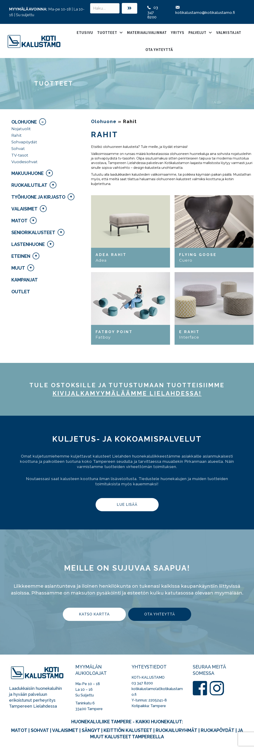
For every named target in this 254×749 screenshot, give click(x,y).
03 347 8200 (142, 683)
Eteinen (20, 256)
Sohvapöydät (24, 142)
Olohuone (24, 122)
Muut (18, 268)
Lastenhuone (28, 244)
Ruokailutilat (29, 185)
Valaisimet (24, 209)
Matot (19, 220)
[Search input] (104, 8)
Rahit (16, 135)
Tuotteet (107, 32)
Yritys (177, 32)
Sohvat (18, 148)
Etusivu (85, 32)
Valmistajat (228, 32)
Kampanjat (24, 280)
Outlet (20, 291)
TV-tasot (19, 155)
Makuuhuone (27, 173)
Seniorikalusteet (33, 232)
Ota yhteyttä (159, 49)
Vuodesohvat (24, 161)
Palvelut (197, 32)
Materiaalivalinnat (147, 32)
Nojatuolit (21, 129)
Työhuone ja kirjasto (38, 197)
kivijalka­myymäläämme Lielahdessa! (127, 393)
